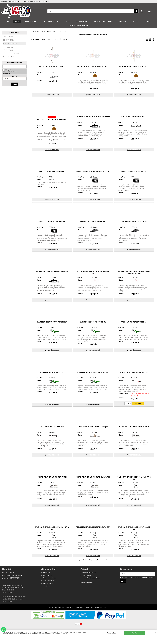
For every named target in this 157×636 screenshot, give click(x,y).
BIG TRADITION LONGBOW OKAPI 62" (134, 67)
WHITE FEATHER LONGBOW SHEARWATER (93, 477)
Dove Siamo (47, 575)
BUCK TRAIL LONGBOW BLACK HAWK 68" (93, 117)
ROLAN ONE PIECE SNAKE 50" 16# (134, 372)
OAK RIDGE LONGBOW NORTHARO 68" (52, 272)
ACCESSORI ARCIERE (51, 21)
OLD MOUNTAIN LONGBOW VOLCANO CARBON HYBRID (134, 273)
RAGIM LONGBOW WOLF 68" (52, 372)
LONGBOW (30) (9, 47)
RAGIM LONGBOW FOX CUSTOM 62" (52, 322)
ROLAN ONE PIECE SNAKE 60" (52, 427)
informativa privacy (148, 577)
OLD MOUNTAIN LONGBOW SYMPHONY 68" (93, 273)
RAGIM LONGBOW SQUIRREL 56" (134, 322)
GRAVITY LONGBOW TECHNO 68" (52, 222)
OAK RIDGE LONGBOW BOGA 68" (134, 222)
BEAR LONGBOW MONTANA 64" (52, 67)
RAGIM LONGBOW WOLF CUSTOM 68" (93, 372)
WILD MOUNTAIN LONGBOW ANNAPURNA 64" (52, 528)
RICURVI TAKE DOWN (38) (13, 53)
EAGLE (51, 180)
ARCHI (17, 21)
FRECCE (67, 21)
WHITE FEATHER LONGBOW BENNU (134, 427)
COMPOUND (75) (9, 40)
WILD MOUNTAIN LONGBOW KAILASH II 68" (134, 528)
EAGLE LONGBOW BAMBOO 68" (52, 171)
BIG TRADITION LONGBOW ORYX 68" (52, 120)
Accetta (134, 633)
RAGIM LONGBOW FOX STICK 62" (93, 322)
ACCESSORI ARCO (31, 21)
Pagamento (86, 575)
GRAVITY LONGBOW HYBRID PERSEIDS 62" (93, 171)
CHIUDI (155, 632)
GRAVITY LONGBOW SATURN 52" (134, 171)
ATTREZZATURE (82, 21)
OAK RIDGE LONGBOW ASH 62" (93, 222)
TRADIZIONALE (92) (10, 44)
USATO (147, 21)
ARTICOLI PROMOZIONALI (78, 26)
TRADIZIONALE (12, 72)
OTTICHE (136, 21)
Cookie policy (63, 633)
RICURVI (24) (8, 50)
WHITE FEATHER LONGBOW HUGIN (52, 477)
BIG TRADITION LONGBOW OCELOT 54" (93, 67)
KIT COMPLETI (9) (9, 56)
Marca (14, 76)
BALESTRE (123, 21)
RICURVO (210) (8, 36)
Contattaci (46, 586)
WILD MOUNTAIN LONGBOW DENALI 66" (93, 527)
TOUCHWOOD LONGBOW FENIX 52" (93, 427)
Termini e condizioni (89, 573)
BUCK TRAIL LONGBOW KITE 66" (134, 117)
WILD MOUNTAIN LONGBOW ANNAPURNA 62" (134, 478)
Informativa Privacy (49, 578)
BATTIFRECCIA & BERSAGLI (103, 21)
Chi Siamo (46, 573)
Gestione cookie (48, 581)
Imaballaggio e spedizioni (91, 578)
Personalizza (111, 633)
